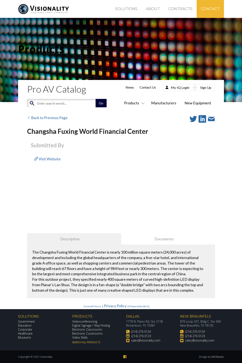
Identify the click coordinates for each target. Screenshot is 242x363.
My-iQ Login (180, 87)
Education (25, 325)
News (130, 87)
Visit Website (47, 159)
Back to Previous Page (47, 117)
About (153, 9)
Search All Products (86, 342)
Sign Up (205, 87)
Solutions (126, 9)
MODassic (217, 357)
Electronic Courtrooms (87, 333)
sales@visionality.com (145, 340)
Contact (210, 9)
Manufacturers (163, 103)
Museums (24, 337)
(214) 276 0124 (141, 332)
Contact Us (148, 87)
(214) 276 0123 (141, 336)
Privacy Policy (115, 305)
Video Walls (80, 337)
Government (26, 321)
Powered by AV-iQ (139, 306)
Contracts (180, 9)
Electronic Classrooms (87, 329)
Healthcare (25, 333)
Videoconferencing (84, 321)
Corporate (25, 329)
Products (133, 103)
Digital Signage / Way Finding (91, 325)
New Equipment (197, 103)
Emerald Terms (92, 306)
